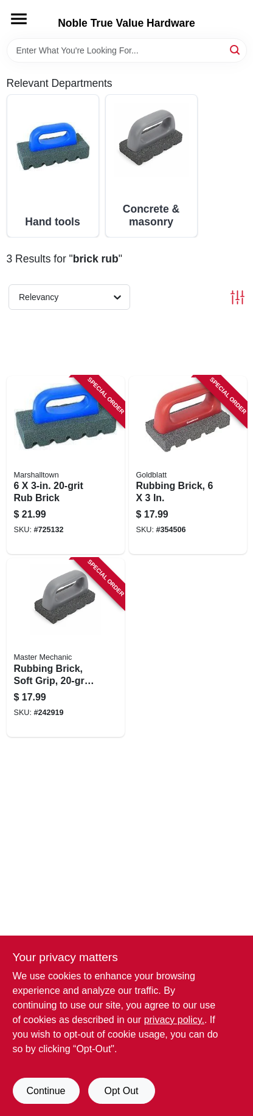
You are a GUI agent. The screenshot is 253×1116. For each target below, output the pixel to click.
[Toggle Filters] (237, 297)
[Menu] (19, 19)
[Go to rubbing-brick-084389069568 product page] (188, 465)
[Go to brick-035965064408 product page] (66, 465)
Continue (45, 1091)
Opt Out (121, 1091)
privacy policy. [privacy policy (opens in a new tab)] (174, 1020)
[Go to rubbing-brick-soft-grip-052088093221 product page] (66, 647)
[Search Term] (127, 50)
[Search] (235, 49)
